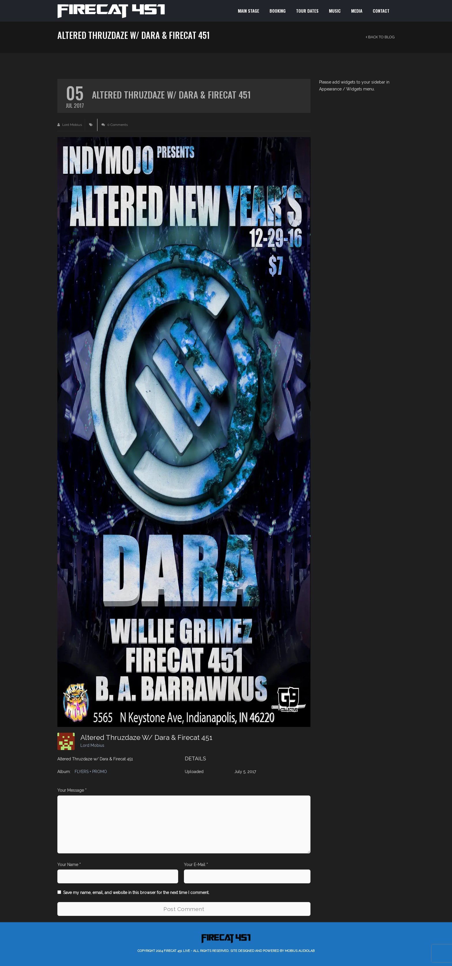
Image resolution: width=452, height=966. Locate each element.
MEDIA (356, 10)
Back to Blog (380, 37)
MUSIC (335, 10)
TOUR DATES (307, 10)
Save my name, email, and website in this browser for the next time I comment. (136, 892)
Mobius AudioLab (299, 951)
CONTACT (381, 10)
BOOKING (278, 10)
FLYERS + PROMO (91, 771)
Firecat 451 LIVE (177, 951)
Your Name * (69, 864)
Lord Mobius (69, 125)
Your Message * (71, 790)
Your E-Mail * (196, 864)
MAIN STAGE (248, 10)
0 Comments (114, 125)
